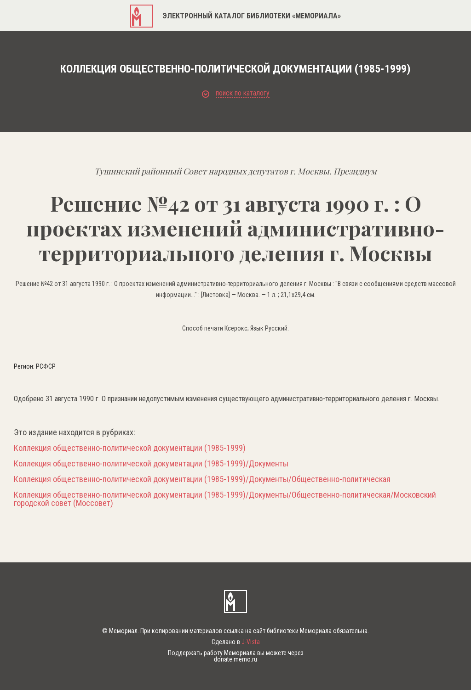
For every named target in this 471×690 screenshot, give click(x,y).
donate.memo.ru (235, 659)
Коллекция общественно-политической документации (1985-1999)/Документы (151, 464)
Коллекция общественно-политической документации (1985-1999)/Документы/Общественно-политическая (202, 479)
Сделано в (236, 642)
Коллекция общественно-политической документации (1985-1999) (130, 448)
